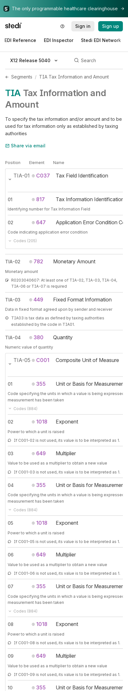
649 (39, 453)
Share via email (25, 145)
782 (36, 261)
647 (39, 222)
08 (10, 624)
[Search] (97, 60)
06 (10, 554)
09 (10, 656)
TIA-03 (12, 299)
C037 (41, 175)
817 (38, 199)
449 (36, 299)
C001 (40, 360)
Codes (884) (22, 408)
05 (10, 523)
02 (10, 222)
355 (39, 384)
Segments (21, 76)
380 (36, 337)
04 (11, 485)
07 (10, 586)
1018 (39, 421)
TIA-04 (13, 337)
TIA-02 (12, 261)
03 (10, 453)
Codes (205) (22, 240)
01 (10, 199)
